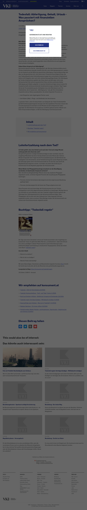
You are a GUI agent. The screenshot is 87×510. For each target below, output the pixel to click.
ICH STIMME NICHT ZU (39, 51)
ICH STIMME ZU (39, 45)
